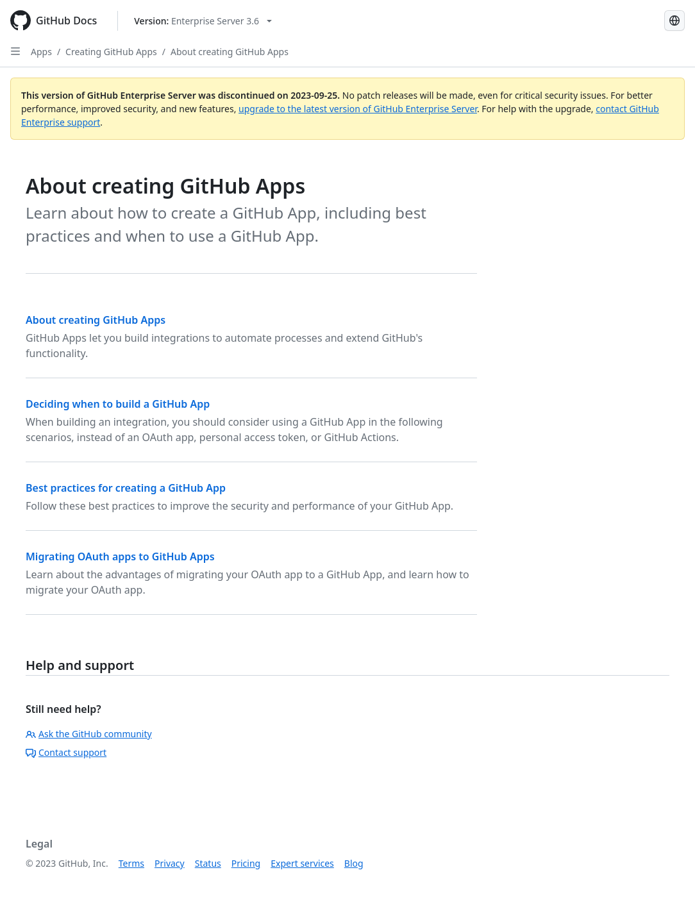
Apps (41, 52)
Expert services (302, 863)
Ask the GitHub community (89, 734)
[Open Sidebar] (15, 51)
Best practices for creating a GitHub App (126, 488)
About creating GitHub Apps (230, 52)
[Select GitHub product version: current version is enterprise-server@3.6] (203, 21)
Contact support (66, 752)
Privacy (170, 863)
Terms (131, 863)
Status (208, 863)
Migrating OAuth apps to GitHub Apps (120, 556)
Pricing (245, 863)
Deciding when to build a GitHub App (118, 404)
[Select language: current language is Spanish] (674, 20)
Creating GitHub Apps (111, 52)
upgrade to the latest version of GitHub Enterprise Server (358, 109)
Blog (354, 863)
